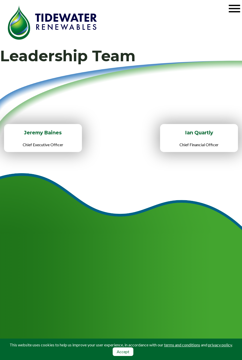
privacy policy (220, 344)
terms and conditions (182, 344)
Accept (123, 351)
